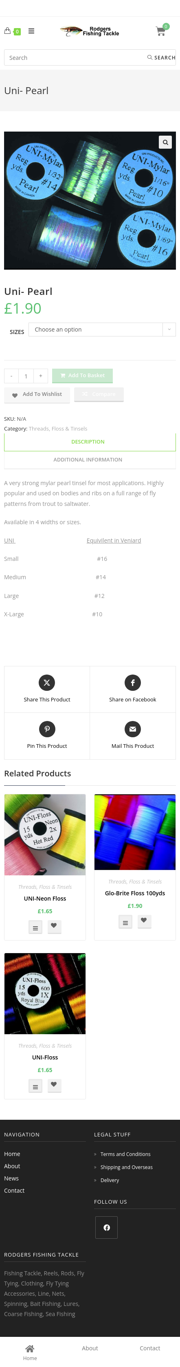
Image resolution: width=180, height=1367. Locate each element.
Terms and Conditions (126, 1154)
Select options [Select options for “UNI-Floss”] (35, 1086)
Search (161, 57)
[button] (165, 142)
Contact (14, 1190)
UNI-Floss (45, 1057)
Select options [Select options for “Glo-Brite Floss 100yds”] (125, 922)
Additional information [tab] (88, 459)
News (11, 1178)
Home (12, 1154)
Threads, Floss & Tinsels (58, 428)
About (12, 1166)
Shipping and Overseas (127, 1167)
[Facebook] (106, 1227)
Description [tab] (88, 441)
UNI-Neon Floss (45, 898)
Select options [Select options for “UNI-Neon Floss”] (35, 927)
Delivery (110, 1180)
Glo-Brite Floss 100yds (135, 893)
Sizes (17, 332)
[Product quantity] (26, 376)
